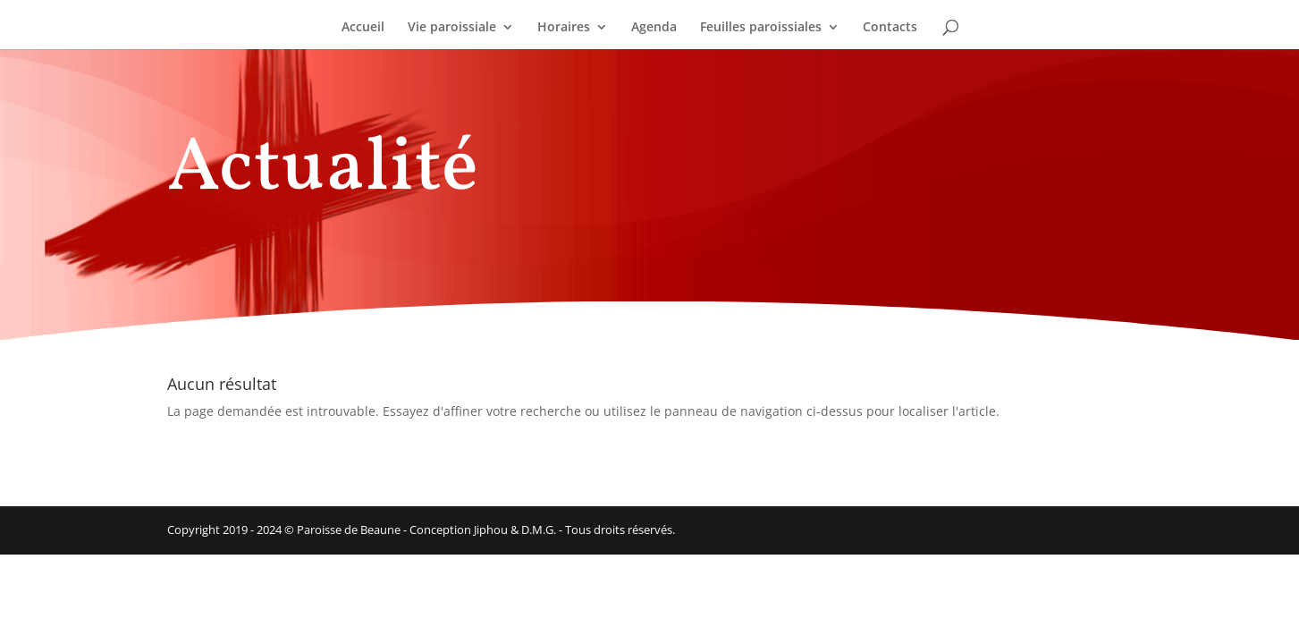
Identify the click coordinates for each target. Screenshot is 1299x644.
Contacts (890, 28)
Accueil (363, 28)
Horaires (563, 28)
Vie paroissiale (452, 28)
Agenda (654, 28)
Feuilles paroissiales (761, 28)
